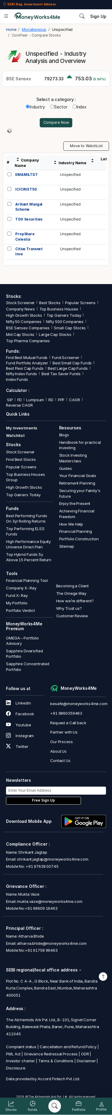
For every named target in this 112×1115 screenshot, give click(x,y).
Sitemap (66, 546)
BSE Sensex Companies (27, 327)
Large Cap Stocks (55, 334)
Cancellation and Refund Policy (68, 1046)
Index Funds (17, 379)
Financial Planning (75, 531)
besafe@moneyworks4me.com (79, 703)
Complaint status (21, 1046)
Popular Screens (80, 302)
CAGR (74, 399)
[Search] (54, 1106)
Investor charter (20, 1060)
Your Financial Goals (77, 475)
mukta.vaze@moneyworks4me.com (49, 901)
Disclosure (15, 1068)
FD (19, 399)
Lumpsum (35, 399)
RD (50, 399)
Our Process (61, 741)
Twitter (17, 746)
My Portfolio (16, 602)
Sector (58, 107)
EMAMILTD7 (26, 175)
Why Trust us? (69, 608)
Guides (65, 468)
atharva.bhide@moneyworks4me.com (52, 943)
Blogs (64, 434)
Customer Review (72, 615)
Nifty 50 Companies (24, 321)
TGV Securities (28, 219)
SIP (9, 399)
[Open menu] (6, 16)
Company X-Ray (21, 588)
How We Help (71, 524)
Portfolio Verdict (20, 610)
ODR (85, 1053)
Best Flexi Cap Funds (24, 368)
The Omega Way (71, 593)
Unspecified (70, 175)
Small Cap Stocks (70, 327)
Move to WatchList (86, 146)
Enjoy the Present (74, 503)
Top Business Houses (58, 309)
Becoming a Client (72, 585)
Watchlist (15, 435)
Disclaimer (86, 1060)
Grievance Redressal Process (51, 1053)
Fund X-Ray (17, 595)
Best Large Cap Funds (68, 368)
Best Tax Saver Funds (61, 373)
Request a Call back (68, 722)
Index (79, 107)
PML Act (13, 1053)
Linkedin (18, 703)
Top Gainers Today (64, 315)
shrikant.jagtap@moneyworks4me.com (52, 859)
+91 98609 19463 (41, 908)
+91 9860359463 (66, 713)
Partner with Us (64, 732)
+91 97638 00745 (42, 866)
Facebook (20, 713)
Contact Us (60, 760)
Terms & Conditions (56, 1060)
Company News (20, 309)
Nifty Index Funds (21, 373)
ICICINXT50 (26, 189)
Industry (35, 107)
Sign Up (98, 16)
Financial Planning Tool (27, 580)
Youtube (18, 724)
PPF (61, 399)
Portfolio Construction (79, 538)
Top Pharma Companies (28, 340)
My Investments (21, 428)
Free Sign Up (43, 800)
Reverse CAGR (19, 405)
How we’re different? (75, 600)
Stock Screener (20, 302)
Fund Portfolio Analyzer (27, 362)
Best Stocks (50, 302)
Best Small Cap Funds (72, 362)
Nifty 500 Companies (65, 321)
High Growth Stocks (24, 315)
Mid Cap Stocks (20, 334)
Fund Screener (65, 357)
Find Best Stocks (21, 459)
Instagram (20, 735)
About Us (58, 751)
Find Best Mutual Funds (26, 357)
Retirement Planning (77, 483)
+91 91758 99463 (41, 950)
